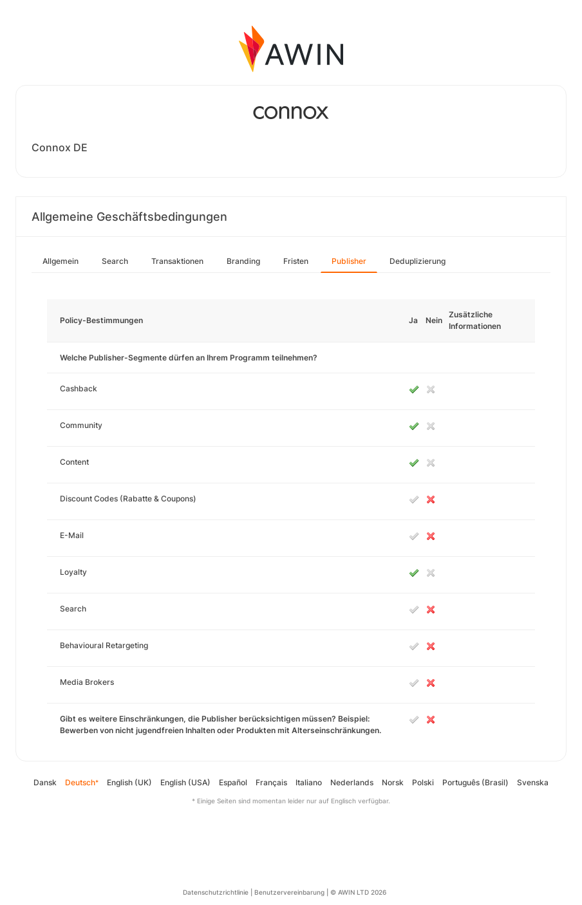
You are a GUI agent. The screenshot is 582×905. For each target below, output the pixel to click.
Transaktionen (177, 261)
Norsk (393, 782)
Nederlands (351, 782)
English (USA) (185, 782)
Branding (243, 261)
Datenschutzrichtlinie (216, 892)
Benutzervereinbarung (289, 892)
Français (271, 782)
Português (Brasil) (475, 782)
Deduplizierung (418, 261)
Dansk (45, 782)
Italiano (309, 782)
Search (115, 261)
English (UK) (129, 782)
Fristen (295, 261)
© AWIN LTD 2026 (358, 892)
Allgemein (60, 261)
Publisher (349, 261)
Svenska (533, 782)
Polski (423, 782)
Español (233, 782)
